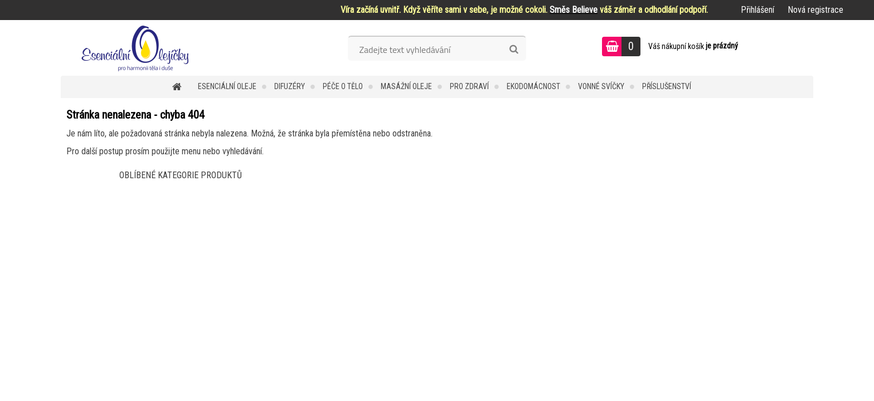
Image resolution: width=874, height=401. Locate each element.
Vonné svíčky (601, 86)
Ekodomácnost (533, 86)
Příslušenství (666, 86)
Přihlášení (757, 9)
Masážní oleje (406, 86)
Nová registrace (815, 9)
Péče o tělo (343, 86)
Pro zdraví (469, 86)
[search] (513, 49)
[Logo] (137, 48)
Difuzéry (289, 86)
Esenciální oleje (227, 86)
